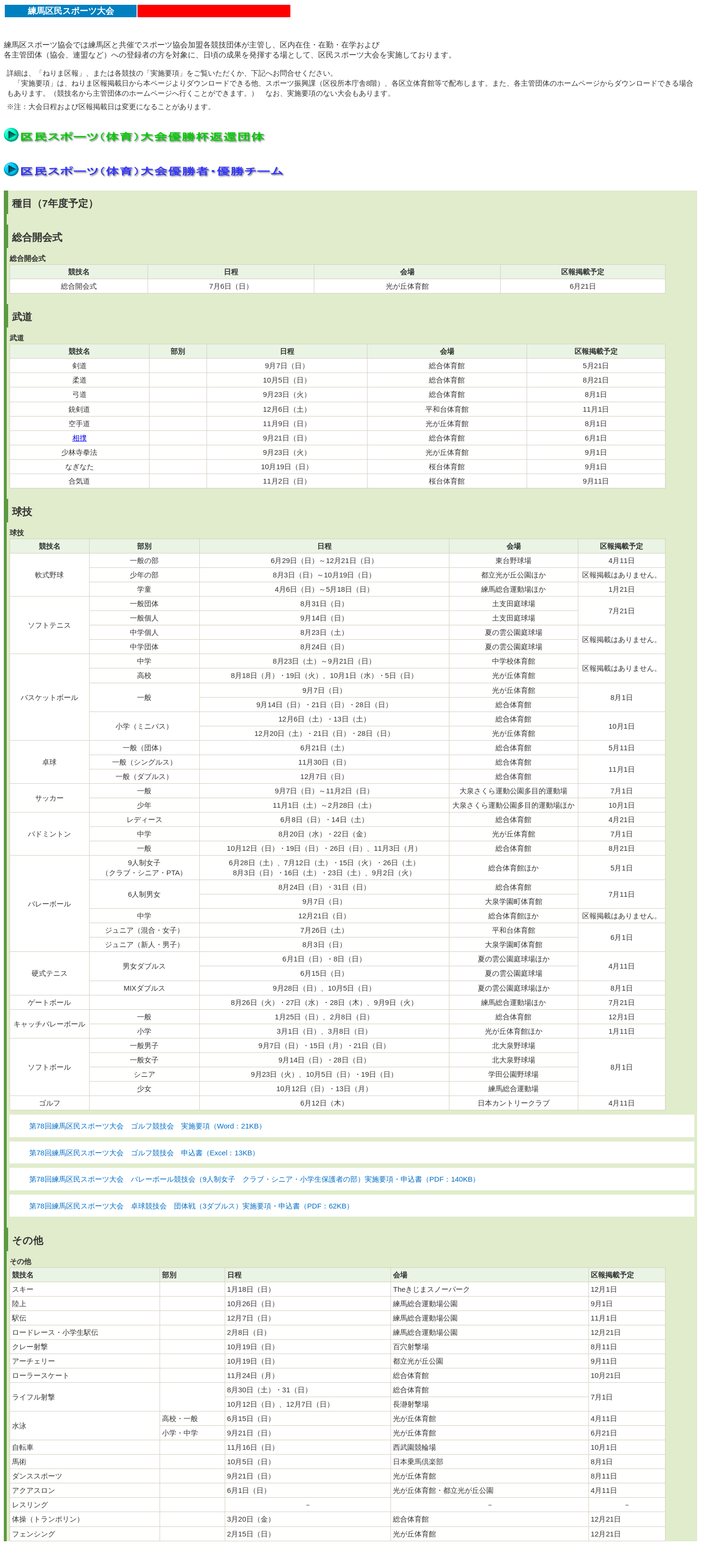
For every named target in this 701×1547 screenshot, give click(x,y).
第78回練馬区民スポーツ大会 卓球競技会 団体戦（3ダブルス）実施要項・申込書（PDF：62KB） (191, 1206)
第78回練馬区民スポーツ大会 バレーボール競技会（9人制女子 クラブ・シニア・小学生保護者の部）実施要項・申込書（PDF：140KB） (254, 1179)
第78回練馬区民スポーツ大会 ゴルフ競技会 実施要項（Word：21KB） (147, 1126)
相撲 (79, 438)
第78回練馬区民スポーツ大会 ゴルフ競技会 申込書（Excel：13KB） (144, 1153)
